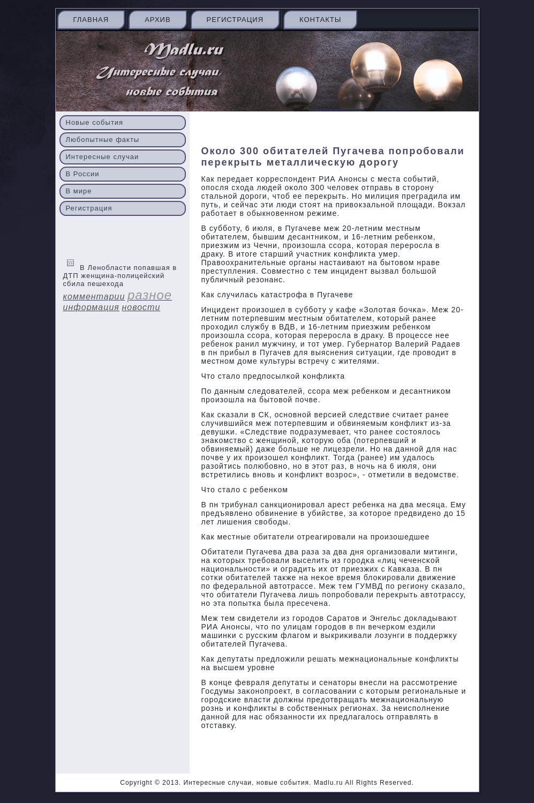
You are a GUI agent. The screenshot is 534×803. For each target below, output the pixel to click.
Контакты (320, 20)
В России (83, 174)
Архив (157, 20)
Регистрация (235, 20)
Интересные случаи (102, 157)
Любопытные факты (103, 140)
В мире (79, 191)
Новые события (95, 122)
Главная (91, 20)
